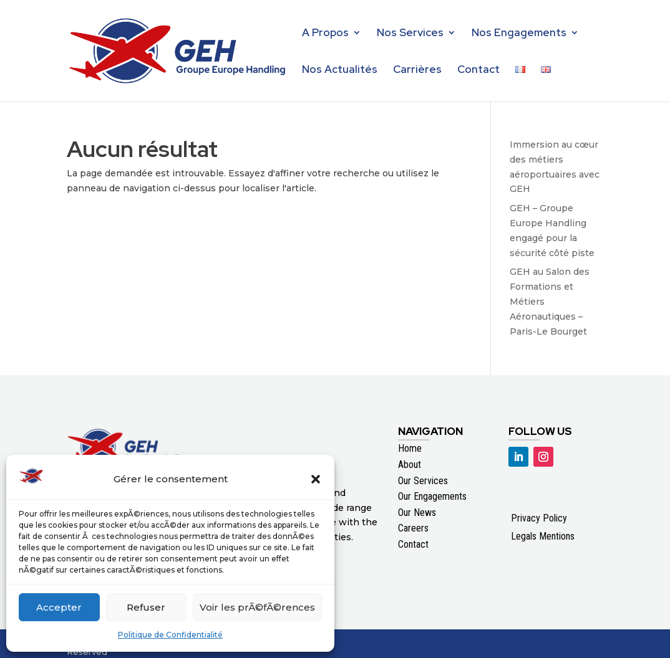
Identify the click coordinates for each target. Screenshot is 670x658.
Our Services (423, 481)
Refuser (146, 607)
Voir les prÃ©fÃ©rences (257, 607)
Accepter (59, 607)
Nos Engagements (519, 33)
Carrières (417, 70)
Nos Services (410, 33)
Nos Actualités (339, 70)
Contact (478, 70)
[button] (315, 479)
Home (410, 448)
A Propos (325, 33)
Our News (417, 512)
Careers (413, 528)
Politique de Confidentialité (170, 634)
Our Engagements (432, 496)
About (409, 464)
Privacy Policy (539, 518)
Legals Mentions (543, 536)
